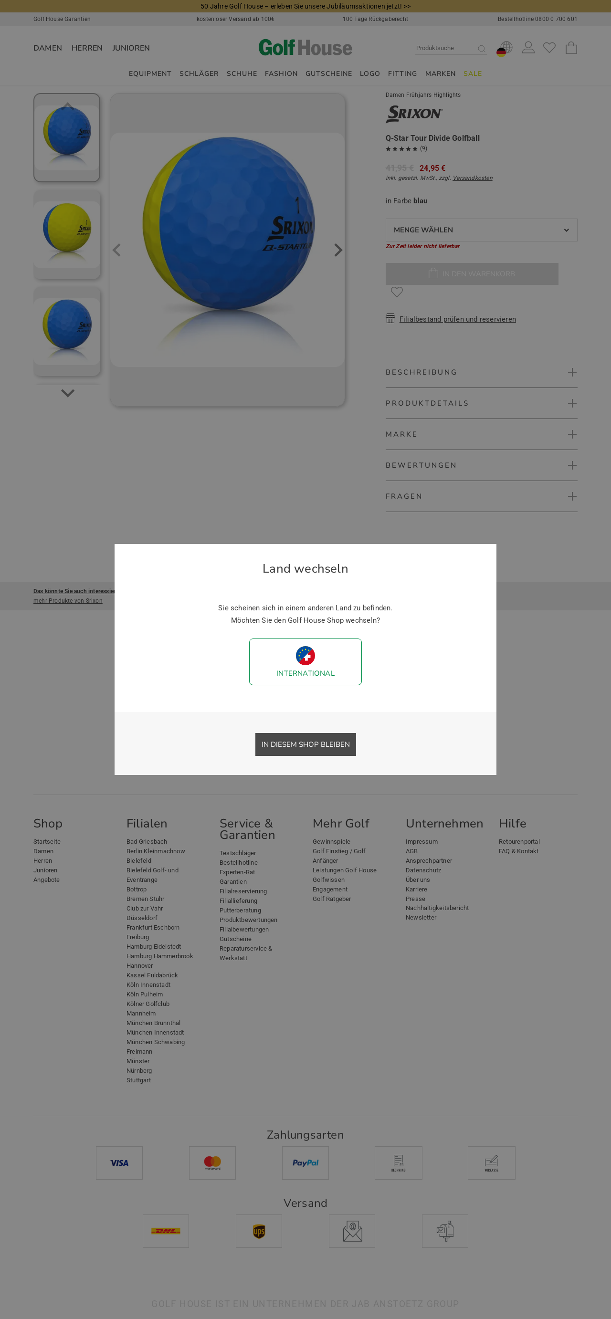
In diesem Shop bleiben (306, 744)
